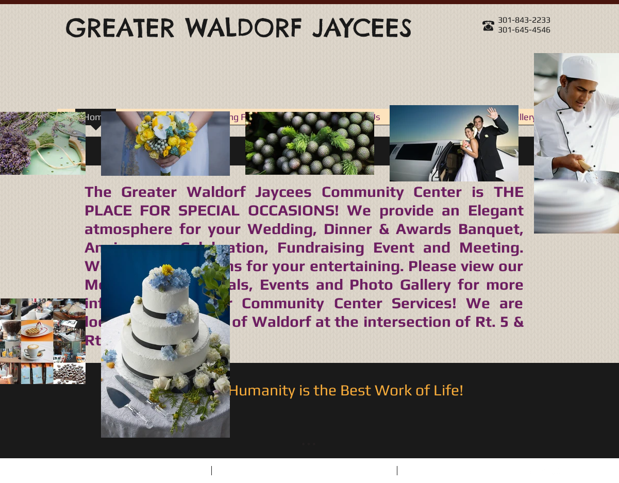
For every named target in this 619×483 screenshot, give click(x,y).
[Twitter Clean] (544, 470)
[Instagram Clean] (556, 470)
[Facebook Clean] (532, 470)
